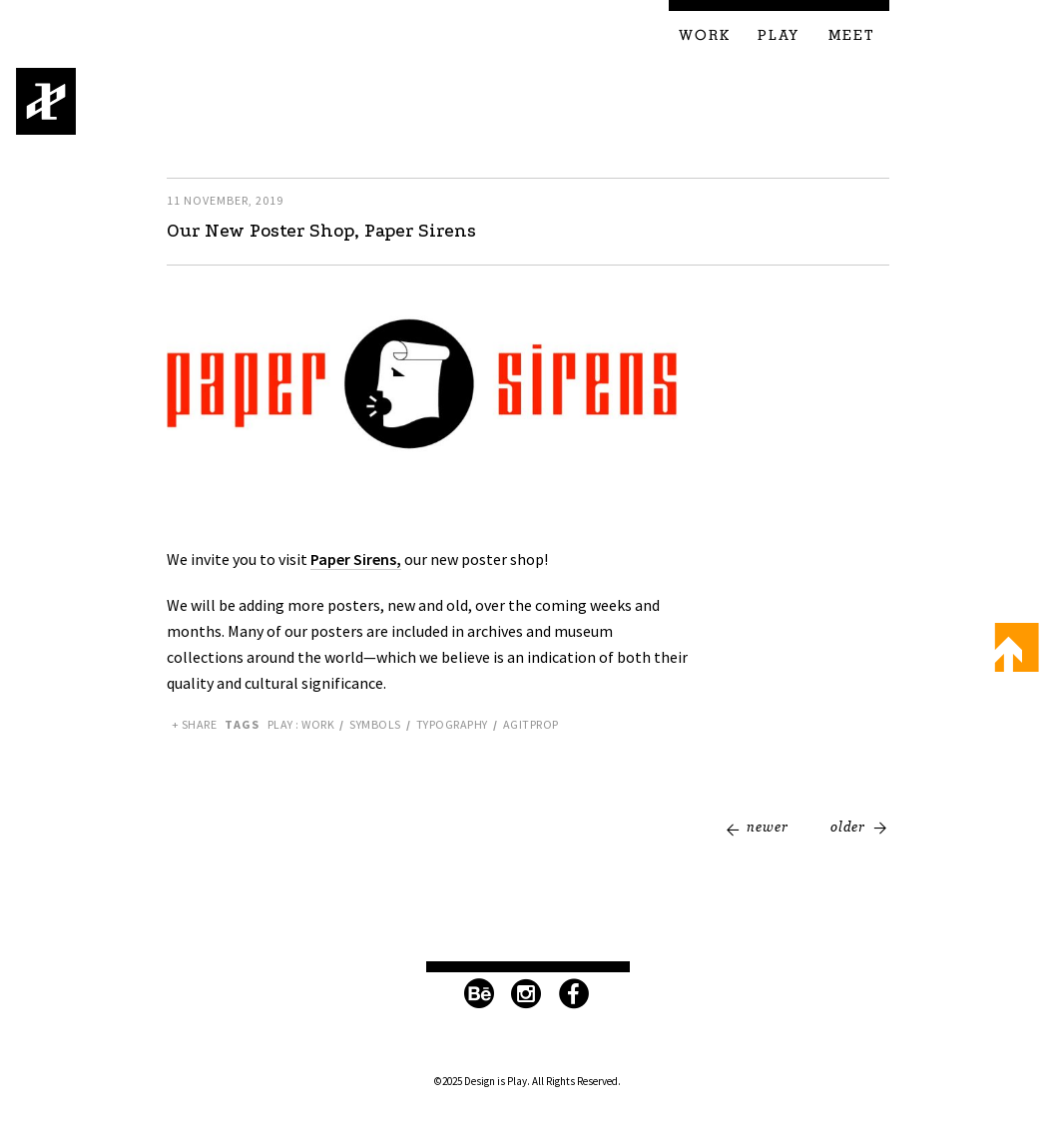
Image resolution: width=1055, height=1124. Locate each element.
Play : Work (301, 724)
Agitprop (531, 724)
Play (778, 36)
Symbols (375, 724)
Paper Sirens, (355, 559)
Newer (768, 827)
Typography (452, 724)
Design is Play (46, 101)
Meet (851, 36)
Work (705, 36)
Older (847, 827)
